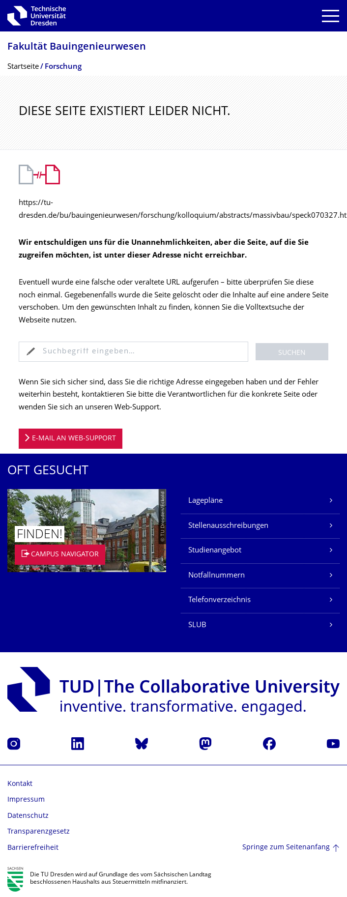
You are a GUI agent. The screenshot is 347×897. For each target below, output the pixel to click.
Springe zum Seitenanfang (286, 847)
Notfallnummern (216, 575)
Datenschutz (28, 816)
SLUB (197, 625)
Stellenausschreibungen (228, 526)
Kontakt (19, 784)
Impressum (26, 800)
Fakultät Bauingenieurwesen (76, 47)
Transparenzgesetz (38, 832)
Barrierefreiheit (32, 848)
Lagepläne (205, 501)
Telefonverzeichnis (219, 600)
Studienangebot (214, 550)
